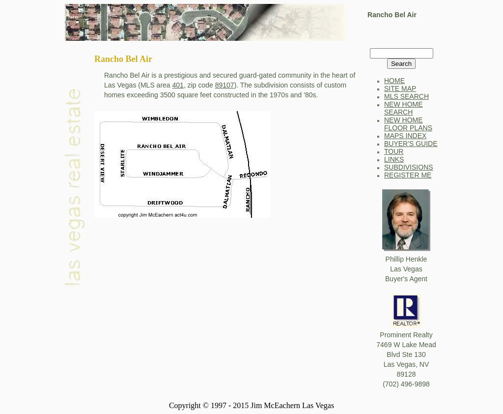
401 (178, 85)
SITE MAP (400, 88)
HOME (394, 81)
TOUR (393, 151)
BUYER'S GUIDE (410, 144)
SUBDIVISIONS (408, 167)
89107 (224, 85)
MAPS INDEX (405, 136)
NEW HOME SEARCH (403, 108)
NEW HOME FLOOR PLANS (408, 124)
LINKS (394, 159)
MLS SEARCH (406, 96)
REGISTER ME (407, 175)
